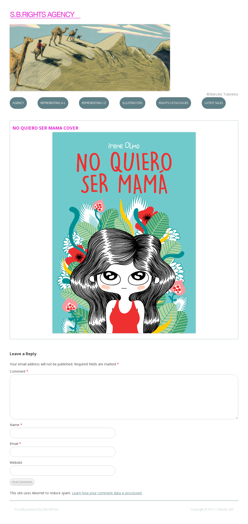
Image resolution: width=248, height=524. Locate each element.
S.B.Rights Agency (45, 15)
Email (15, 443)
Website (16, 462)
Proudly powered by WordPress (37, 509)
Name (16, 424)
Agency (18, 103)
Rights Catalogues (173, 103)
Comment (19, 371)
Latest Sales (214, 103)
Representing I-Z (94, 103)
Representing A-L (52, 103)
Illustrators (132, 103)
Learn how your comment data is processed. (107, 493)
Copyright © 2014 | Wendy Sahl (211, 509)
